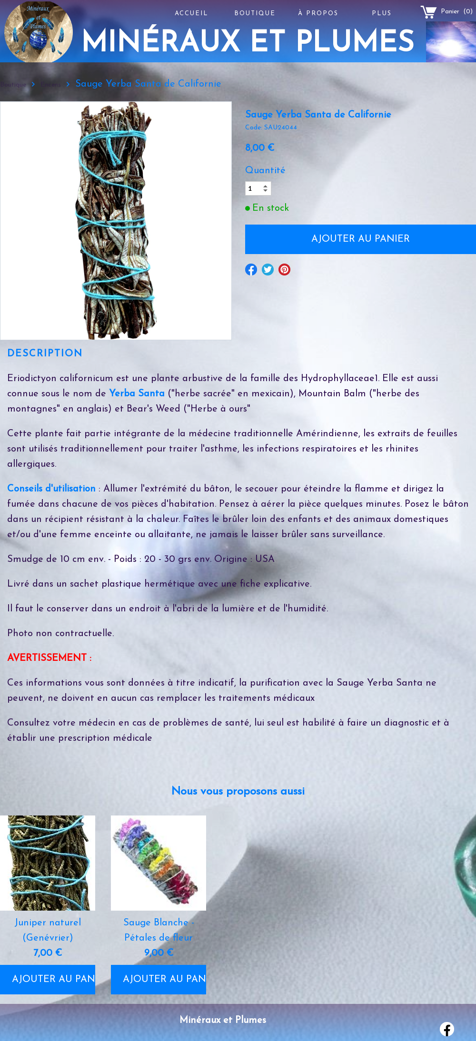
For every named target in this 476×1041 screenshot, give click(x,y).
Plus (382, 13)
